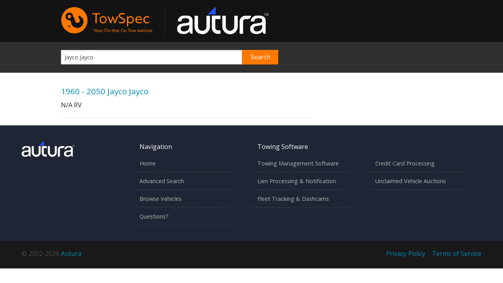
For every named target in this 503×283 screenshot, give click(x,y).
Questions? (154, 216)
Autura (71, 253)
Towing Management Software (298, 163)
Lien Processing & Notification (296, 181)
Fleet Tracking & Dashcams (293, 198)
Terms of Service (456, 253)
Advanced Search (162, 181)
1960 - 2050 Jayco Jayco (105, 91)
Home (148, 163)
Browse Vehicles (161, 198)
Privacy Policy (405, 253)
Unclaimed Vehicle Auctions (410, 181)
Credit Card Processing (405, 163)
